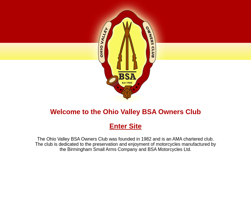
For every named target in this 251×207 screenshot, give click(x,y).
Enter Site (125, 126)
